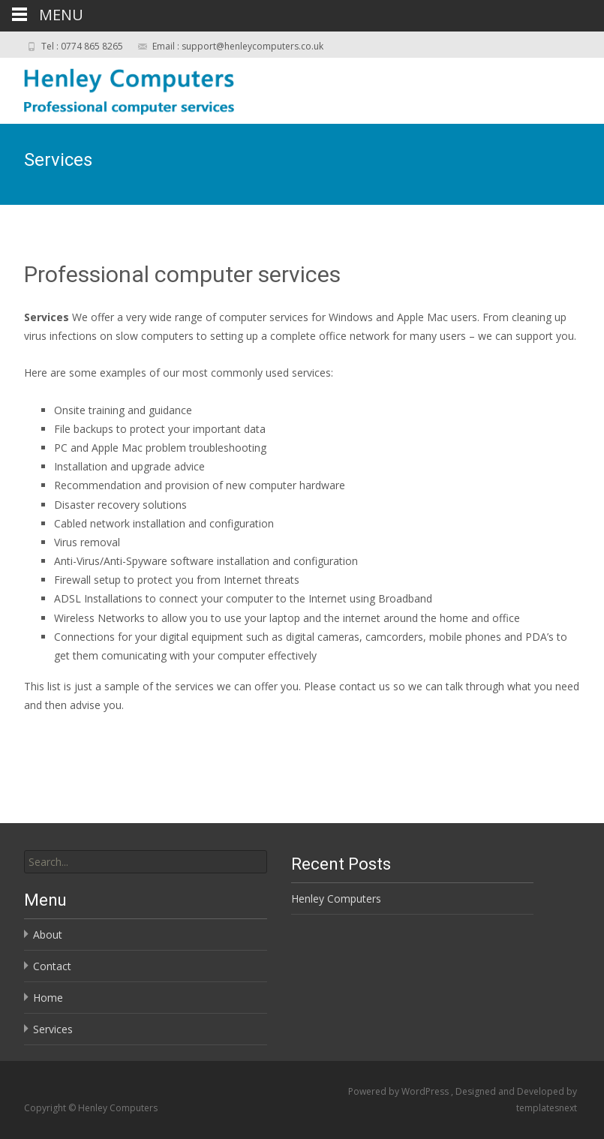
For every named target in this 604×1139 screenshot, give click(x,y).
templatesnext (546, 1107)
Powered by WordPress (399, 1091)
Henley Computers (336, 898)
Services (53, 1029)
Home (48, 997)
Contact (52, 966)
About (47, 934)
